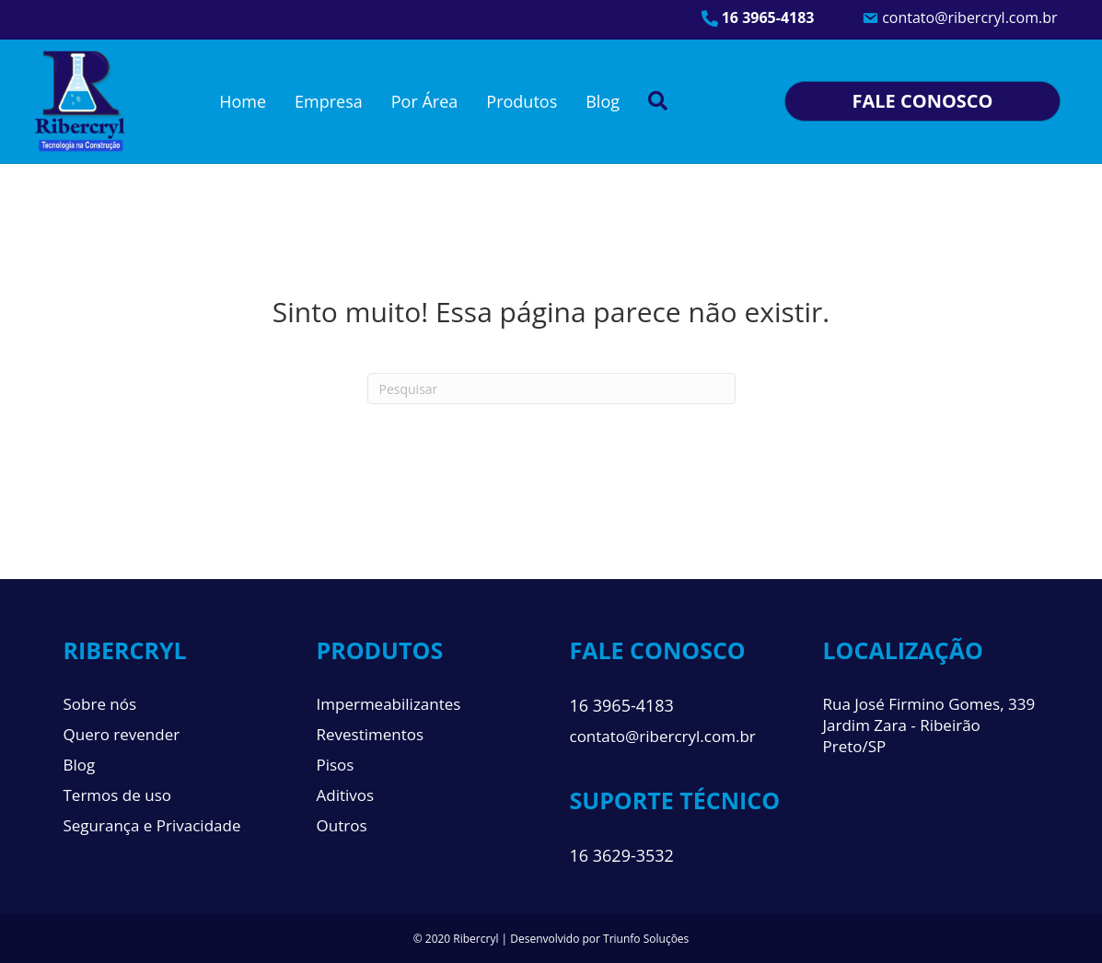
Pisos (335, 764)
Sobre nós (100, 703)
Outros (342, 825)
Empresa (329, 101)
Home (242, 101)
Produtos (521, 101)
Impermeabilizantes (389, 703)
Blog (603, 101)
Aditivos (346, 795)
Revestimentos (370, 734)
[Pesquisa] (551, 388)
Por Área (424, 101)
